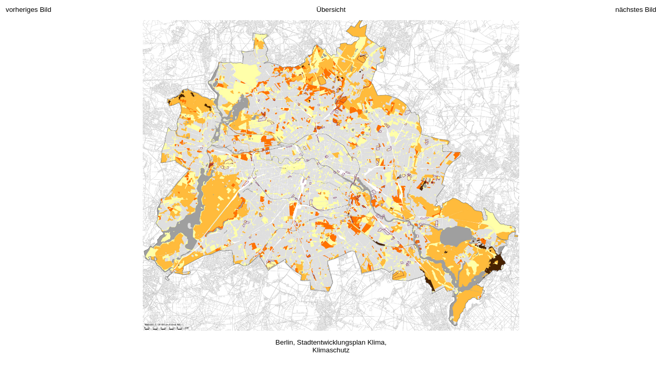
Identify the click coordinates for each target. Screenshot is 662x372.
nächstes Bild (635, 9)
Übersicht (331, 9)
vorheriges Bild (28, 9)
